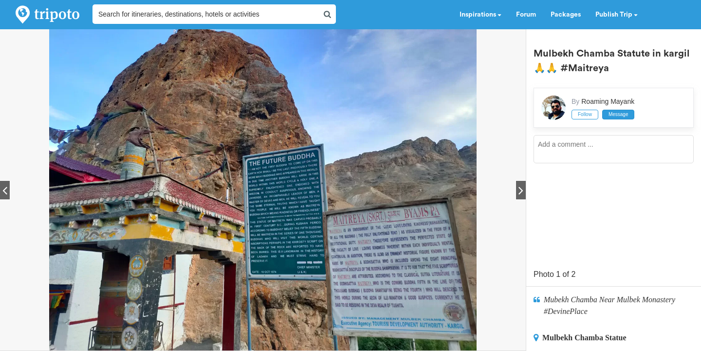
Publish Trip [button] (616, 14)
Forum (526, 14)
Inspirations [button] (480, 14)
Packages (566, 14)
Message (618, 114)
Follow (585, 114)
